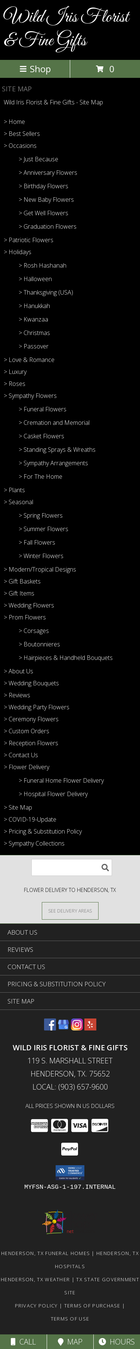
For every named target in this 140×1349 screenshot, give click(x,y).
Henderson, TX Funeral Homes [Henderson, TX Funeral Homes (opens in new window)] (45, 1253)
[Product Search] (71, 867)
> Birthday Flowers (43, 186)
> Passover (34, 346)
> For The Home (40, 476)
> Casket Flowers (41, 436)
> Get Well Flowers (43, 213)
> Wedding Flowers (29, 605)
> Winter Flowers (41, 556)
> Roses (14, 384)
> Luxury (15, 372)
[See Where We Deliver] (70, 910)
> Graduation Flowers (48, 226)
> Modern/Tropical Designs (40, 569)
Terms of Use (70, 1318)
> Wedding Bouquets (31, 683)
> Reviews (17, 695)
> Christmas (34, 333)
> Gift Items (19, 593)
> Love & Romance (29, 360)
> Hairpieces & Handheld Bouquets (66, 658)
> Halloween (35, 279)
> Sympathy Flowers (30, 396)
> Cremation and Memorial (54, 422)
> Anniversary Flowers (48, 172)
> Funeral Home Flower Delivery (61, 780)
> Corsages (34, 631)
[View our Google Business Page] (63, 1028)
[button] (70, 1172)
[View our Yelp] (90, 1028)
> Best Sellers (22, 134)
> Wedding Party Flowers (36, 707)
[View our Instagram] (77, 1028)
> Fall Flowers (37, 542)
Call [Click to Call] (23, 1342)
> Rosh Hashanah (42, 265)
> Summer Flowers (43, 529)
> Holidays (17, 252)
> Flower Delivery (26, 767)
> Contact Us (21, 755)
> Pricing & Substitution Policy (43, 831)
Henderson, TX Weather (35, 1279)
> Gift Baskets (22, 581)
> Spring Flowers (41, 515)
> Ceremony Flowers (31, 719)
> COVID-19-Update (30, 819)
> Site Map (18, 807)
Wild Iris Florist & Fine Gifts (66, 29)
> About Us (18, 671)
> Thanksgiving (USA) (46, 292)
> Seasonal (18, 502)
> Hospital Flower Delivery (53, 794)
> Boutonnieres (39, 644)
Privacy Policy (36, 1305)
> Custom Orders (26, 731)
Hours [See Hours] (117, 1342)
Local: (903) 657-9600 (70, 1087)
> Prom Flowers (25, 617)
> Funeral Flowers (42, 409)
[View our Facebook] (50, 1028)
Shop (35, 69)
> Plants (14, 490)
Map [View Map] (70, 1342)
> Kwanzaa (33, 319)
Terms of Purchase (92, 1305)
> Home (14, 122)
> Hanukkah (34, 306)
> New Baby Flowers (46, 199)
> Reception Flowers (31, 743)
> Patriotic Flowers (28, 240)
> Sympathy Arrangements (53, 463)
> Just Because (38, 159)
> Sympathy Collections (34, 843)
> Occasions (20, 145)
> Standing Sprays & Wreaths (57, 449)
